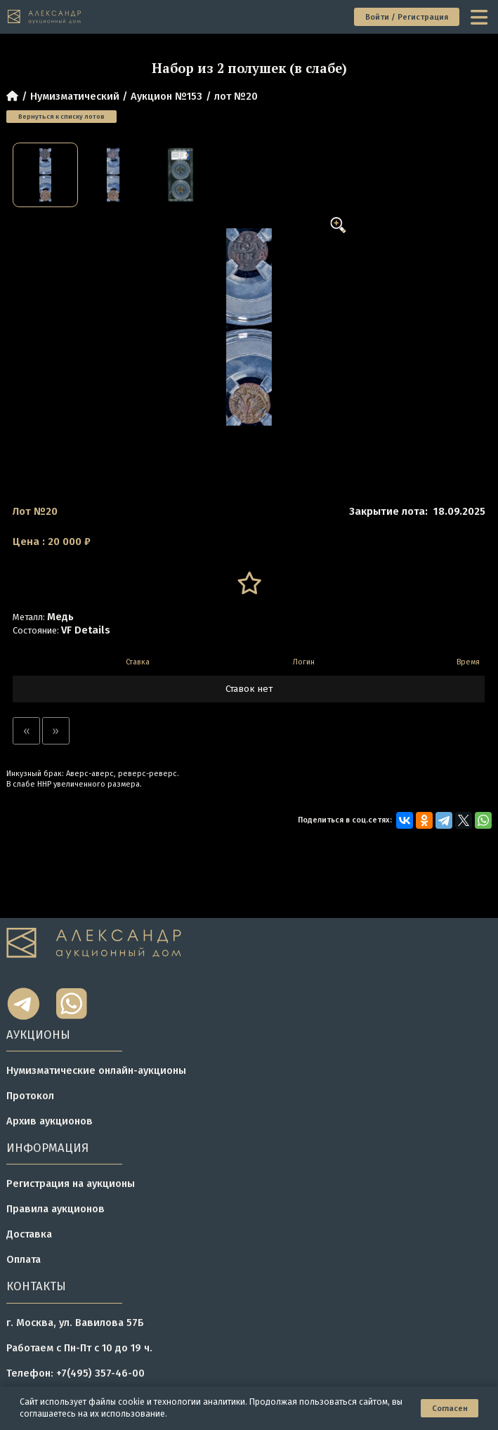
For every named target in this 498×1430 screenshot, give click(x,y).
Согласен (450, 1408)
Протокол (30, 1095)
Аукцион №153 (166, 96)
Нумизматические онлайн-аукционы (96, 1070)
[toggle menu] (480, 17)
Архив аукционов (49, 1121)
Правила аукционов (55, 1208)
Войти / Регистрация (406, 17)
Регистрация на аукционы (70, 1183)
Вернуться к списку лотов (61, 116)
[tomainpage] (45, 16)
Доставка (29, 1234)
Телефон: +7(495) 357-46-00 (75, 1373)
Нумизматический (74, 96)
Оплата (23, 1259)
